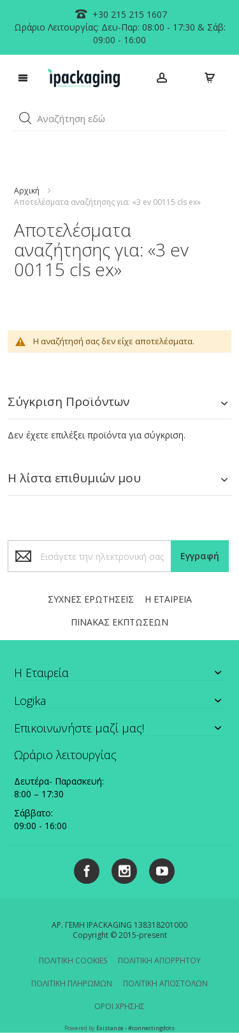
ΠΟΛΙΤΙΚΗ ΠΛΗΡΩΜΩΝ (71, 983)
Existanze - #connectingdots (135, 1028)
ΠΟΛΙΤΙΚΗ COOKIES (73, 960)
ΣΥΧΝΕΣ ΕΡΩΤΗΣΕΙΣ (91, 599)
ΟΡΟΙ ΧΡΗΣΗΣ (119, 1006)
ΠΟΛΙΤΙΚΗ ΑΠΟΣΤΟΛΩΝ (165, 983)
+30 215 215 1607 (128, 14)
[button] (25, 118)
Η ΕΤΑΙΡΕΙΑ (168, 599)
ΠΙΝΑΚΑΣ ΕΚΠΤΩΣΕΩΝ (119, 622)
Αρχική (27, 190)
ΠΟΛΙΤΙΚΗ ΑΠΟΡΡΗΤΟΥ (159, 960)
